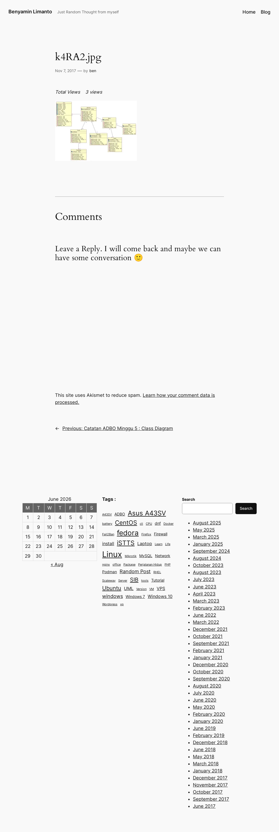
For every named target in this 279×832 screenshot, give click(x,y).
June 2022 (204, 615)
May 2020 (204, 707)
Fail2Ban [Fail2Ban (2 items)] (108, 534)
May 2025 (204, 530)
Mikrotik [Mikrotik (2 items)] (131, 556)
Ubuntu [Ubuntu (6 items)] (111, 588)
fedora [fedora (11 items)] (128, 533)
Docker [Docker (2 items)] (168, 524)
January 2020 (208, 721)
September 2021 (211, 643)
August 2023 (207, 572)
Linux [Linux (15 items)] (112, 554)
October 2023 (208, 565)
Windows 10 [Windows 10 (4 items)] (160, 596)
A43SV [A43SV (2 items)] (107, 514)
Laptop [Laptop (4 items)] (144, 543)
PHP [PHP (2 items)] (168, 564)
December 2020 (210, 664)
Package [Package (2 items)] (129, 564)
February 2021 (208, 650)
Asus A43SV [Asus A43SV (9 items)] (147, 513)
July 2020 (203, 693)
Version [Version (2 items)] (141, 589)
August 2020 (207, 686)
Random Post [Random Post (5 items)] (135, 571)
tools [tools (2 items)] (144, 580)
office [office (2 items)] (117, 564)
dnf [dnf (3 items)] (158, 523)
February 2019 (209, 735)
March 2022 (206, 622)
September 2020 (211, 678)
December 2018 (210, 742)
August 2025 (207, 523)
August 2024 (207, 558)
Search (246, 508)
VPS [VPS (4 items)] (161, 588)
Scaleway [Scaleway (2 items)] (109, 580)
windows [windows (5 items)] (112, 596)
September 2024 (211, 551)
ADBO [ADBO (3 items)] (119, 514)
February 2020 (209, 714)
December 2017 (210, 778)
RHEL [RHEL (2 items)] (157, 572)
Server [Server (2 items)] (122, 580)
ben (92, 70)
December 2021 (210, 629)
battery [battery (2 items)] (107, 524)
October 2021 (208, 636)
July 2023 (203, 579)
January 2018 (207, 770)
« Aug (57, 564)
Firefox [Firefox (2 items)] (146, 534)
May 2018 (203, 756)
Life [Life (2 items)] (167, 544)
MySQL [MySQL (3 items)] (145, 556)
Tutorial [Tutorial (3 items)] (157, 580)
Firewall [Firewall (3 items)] (160, 534)
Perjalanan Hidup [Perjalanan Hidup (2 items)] (150, 564)
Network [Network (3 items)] (162, 556)
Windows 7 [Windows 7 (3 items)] (135, 596)
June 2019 (204, 728)
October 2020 (208, 671)
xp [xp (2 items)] (122, 604)
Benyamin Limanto (30, 11)
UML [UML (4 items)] (129, 588)
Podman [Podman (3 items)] (109, 572)
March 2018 (206, 763)
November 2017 (210, 785)
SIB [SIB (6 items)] (134, 579)
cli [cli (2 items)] (141, 524)
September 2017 (211, 799)
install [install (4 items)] (108, 543)
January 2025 (208, 544)
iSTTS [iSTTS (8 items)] (126, 543)
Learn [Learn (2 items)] (158, 544)
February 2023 (209, 608)
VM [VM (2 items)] (151, 589)
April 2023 (204, 594)
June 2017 (204, 806)
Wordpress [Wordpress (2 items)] (109, 604)
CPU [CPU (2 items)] (149, 524)
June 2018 (204, 749)
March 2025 (206, 537)
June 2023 (204, 587)
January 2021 (207, 657)
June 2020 (204, 700)
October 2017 (208, 792)
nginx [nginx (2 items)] (106, 564)
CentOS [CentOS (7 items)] (126, 522)
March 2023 (206, 601)
